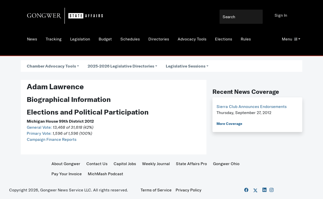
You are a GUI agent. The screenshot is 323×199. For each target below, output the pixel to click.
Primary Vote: (39, 133)
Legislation (80, 38)
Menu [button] (289, 38)
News (32, 38)
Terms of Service (156, 189)
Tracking (54, 38)
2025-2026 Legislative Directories (121, 66)
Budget (105, 38)
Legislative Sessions (185, 66)
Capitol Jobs (125, 163)
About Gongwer (65, 163)
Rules (246, 38)
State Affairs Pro (191, 163)
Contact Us (96, 163)
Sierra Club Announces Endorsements (252, 106)
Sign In (281, 15)
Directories (158, 38)
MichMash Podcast (105, 173)
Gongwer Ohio (226, 163)
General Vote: (40, 127)
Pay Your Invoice (66, 173)
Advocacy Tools (192, 38)
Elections (223, 38)
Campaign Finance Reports (51, 139)
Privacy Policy (188, 189)
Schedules (130, 38)
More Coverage (229, 123)
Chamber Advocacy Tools (51, 66)
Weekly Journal (156, 163)
